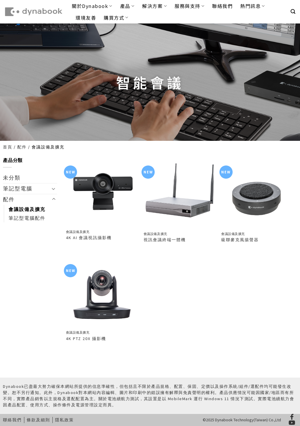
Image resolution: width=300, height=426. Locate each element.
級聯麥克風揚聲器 (240, 239)
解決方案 (154, 5)
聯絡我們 (222, 5)
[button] (293, 11)
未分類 (12, 177)
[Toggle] (53, 188)
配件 (22, 147)
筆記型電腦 (17, 188)
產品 (127, 5)
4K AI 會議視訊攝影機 (89, 237)
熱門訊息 (252, 5)
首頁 (7, 147)
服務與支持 (189, 5)
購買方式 (116, 17)
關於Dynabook (92, 5)
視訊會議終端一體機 (165, 239)
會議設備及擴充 (26, 209)
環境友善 (86, 17)
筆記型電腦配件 (26, 218)
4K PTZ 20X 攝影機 (86, 338)
